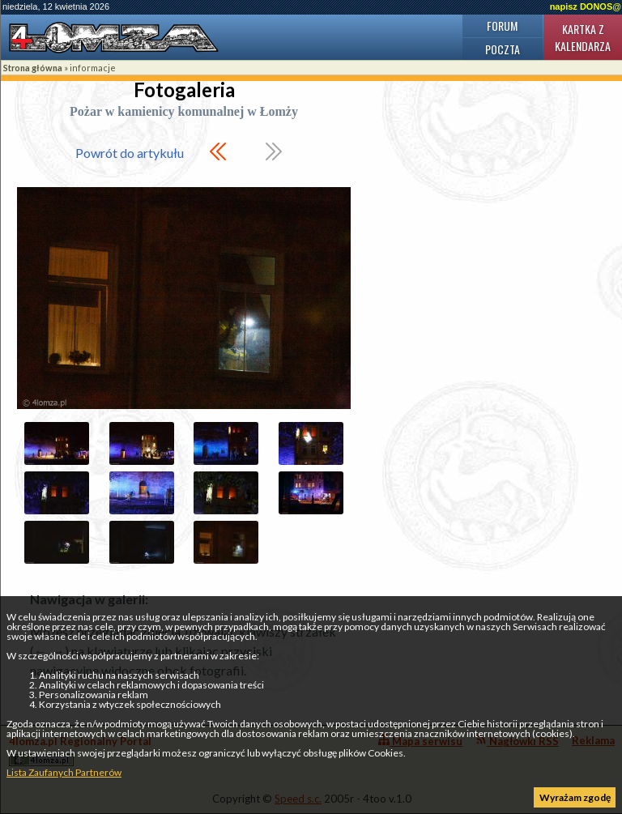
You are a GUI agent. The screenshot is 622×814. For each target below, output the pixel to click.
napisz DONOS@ (585, 6)
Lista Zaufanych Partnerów (63, 772)
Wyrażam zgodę (575, 797)
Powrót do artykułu (129, 152)
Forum (502, 25)
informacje (93, 67)
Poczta (502, 49)
